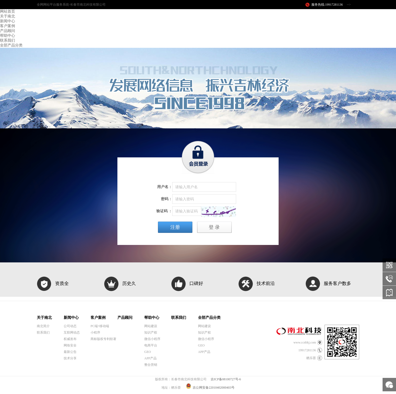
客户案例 (7, 26)
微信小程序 (152, 339)
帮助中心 (7, 36)
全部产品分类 (11, 45)
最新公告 (70, 352)
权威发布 (70, 339)
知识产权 (150, 332)
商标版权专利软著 (103, 339)
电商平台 (150, 345)
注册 (175, 227)
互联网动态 (72, 332)
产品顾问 (7, 31)
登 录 (214, 227)
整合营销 (150, 365)
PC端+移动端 (100, 326)
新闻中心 (7, 21)
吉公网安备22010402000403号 (210, 387)
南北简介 (43, 326)
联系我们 (7, 40)
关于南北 (7, 16)
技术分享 (70, 358)
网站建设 (150, 326)
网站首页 (7, 11)
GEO (147, 352)
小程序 (95, 332)
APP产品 (150, 358)
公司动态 (70, 326)
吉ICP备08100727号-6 (226, 379)
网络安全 (70, 345)
